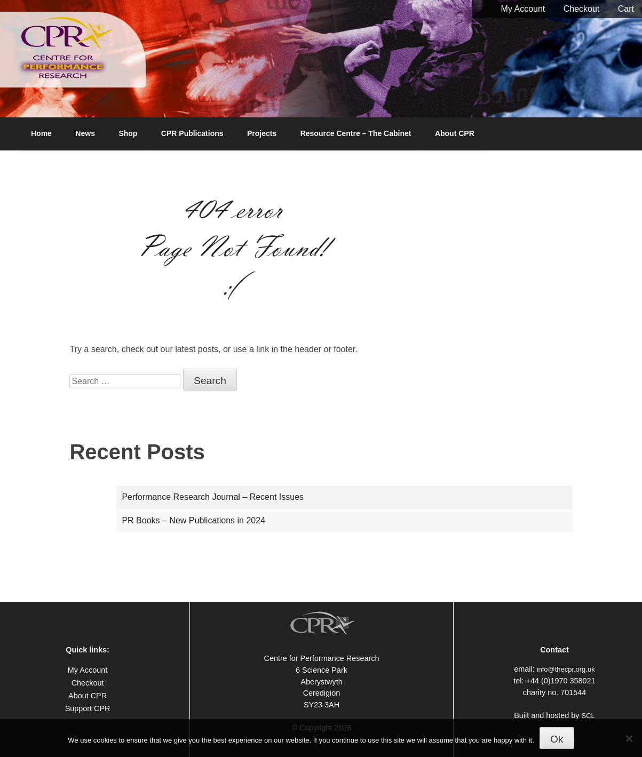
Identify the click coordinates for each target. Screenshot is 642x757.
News (85, 133)
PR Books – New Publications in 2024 (193, 520)
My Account (523, 8)
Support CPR (87, 708)
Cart (626, 8)
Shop (127, 133)
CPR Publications (192, 133)
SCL (588, 716)
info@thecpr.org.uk (566, 669)
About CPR (454, 133)
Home (41, 133)
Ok (557, 739)
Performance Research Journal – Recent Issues (213, 496)
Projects (261, 133)
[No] (628, 738)
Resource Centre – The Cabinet (355, 133)
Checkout (582, 8)
